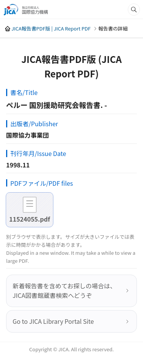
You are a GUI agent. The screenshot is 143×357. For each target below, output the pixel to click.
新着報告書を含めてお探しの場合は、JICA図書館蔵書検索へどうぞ (64, 290)
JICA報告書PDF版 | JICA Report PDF (51, 28)
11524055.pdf (29, 219)
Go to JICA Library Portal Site (53, 321)
